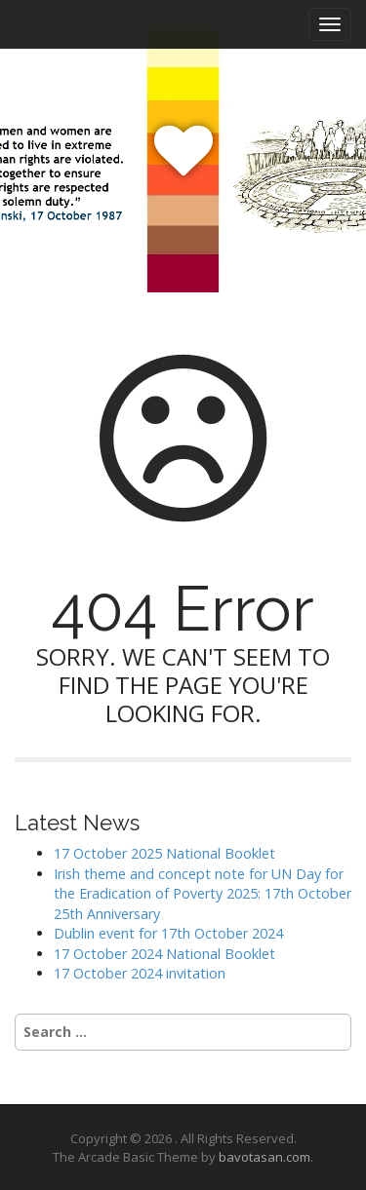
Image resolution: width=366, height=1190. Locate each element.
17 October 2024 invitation (139, 973)
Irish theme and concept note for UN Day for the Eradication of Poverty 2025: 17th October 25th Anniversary (202, 893)
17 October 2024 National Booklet (164, 953)
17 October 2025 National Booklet (164, 853)
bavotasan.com (264, 1157)
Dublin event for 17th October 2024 (168, 933)
